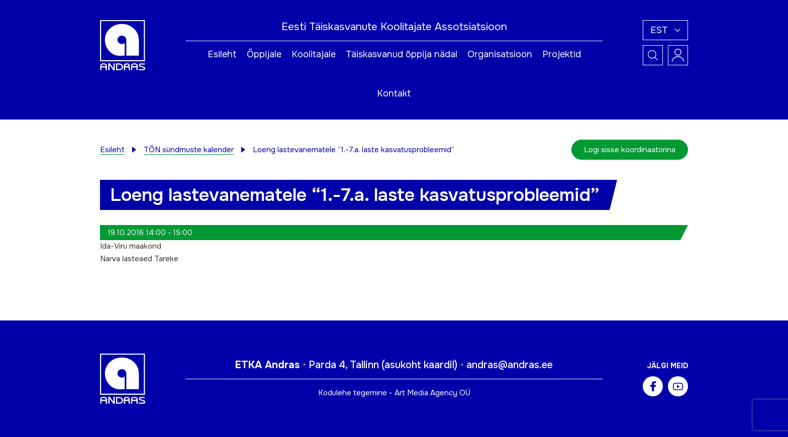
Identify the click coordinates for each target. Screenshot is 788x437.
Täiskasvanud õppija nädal (401, 54)
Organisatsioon (499, 54)
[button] (665, 30)
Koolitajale (313, 54)
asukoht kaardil (419, 365)
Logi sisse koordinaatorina (629, 150)
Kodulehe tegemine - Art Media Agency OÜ (394, 393)
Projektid (561, 54)
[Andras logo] (122, 45)
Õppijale (264, 54)
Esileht (222, 54)
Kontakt (394, 93)
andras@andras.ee (509, 365)
